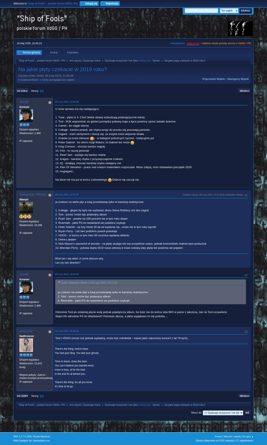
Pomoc (218, 436)
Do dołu (22, 91)
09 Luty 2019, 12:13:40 (67, 194)
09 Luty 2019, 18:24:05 (67, 274)
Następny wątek (238, 78)
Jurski (24, 102)
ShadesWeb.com (41, 440)
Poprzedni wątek (214, 78)
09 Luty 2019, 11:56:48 (67, 102)
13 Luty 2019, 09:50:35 (67, 331)
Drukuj (244, 91)
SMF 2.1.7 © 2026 (22, 436)
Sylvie (155, 60)
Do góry (22, 396)
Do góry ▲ (248, 436)
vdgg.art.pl (193, 43)
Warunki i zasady (232, 436)
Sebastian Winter (32, 194)
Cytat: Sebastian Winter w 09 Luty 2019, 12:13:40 (89, 282)
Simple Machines (41, 436)
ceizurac (26, 331)
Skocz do (196, 412)
